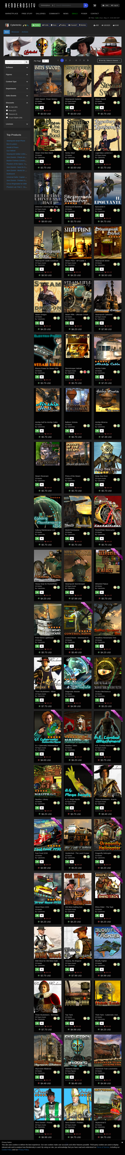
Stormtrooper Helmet (73, 368)
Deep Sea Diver (101, 476)
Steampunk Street (102, 261)
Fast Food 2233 (41, 853)
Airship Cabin (100, 368)
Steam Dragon (41, 314)
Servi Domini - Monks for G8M (18, 170)
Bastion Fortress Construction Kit (19, 161)
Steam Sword (100, 99)
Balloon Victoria (71, 422)
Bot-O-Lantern (12, 144)
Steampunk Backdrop (73, 207)
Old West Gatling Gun (74, 907)
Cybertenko (41, 103)
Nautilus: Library (41, 799)
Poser (84, 14)
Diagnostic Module (72, 691)
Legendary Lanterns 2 (103, 153)
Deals (75, 14)
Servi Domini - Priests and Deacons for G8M (23, 157)
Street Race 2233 (42, 907)
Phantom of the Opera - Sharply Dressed (22, 164)
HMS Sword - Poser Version (46, 99)
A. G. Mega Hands (72, 799)
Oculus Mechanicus (103, 691)
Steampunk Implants (73, 99)
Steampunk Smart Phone (16, 141)
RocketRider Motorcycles (105, 530)
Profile (45, 25)
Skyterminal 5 (100, 1122)
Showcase (15, 32)
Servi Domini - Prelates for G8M (18, 180)
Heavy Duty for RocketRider (46, 584)
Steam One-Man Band (44, 153)
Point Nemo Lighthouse (44, 638)
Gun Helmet (11, 151)
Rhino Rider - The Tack (104, 907)
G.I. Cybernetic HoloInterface (46, 745)
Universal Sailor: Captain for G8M (19, 177)
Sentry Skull (70, 153)
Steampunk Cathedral (103, 314)
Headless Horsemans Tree (105, 638)
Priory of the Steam (72, 476)
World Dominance (72, 530)
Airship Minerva (101, 422)
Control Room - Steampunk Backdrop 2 (80, 638)
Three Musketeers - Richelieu (46, 1015)
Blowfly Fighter (101, 961)
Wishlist (82, 25)
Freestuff (72, 25)
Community (54, 14)
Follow (36, 25)
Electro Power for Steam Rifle (46, 368)
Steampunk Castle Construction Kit (49, 261)
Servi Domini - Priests (43, 1122)
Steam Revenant (41, 476)
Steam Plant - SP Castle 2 (75, 261)
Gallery (62, 25)
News (65, 14)
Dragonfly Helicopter (103, 853)
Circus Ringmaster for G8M (17, 184)
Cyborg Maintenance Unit (45, 530)
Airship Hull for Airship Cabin (46, 422)
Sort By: (108, 60)
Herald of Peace (12, 147)
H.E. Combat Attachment (105, 745)
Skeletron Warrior (72, 1069)
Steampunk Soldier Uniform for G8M (20, 154)
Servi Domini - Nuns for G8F (17, 167)
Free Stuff (27, 14)
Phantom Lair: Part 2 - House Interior (20, 187)
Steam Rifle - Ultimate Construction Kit (80, 314)
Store (53, 25)
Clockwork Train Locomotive (106, 1069)
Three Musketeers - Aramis (105, 799)
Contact (95, 14)
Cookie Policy (7, 1150)
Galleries (40, 14)
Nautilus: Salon (71, 745)
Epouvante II (100, 207)
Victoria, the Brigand (73, 961)
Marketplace (11, 14)
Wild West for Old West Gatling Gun (49, 961)
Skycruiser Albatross (43, 1069)
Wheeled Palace (101, 584)
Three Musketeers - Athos (45, 691)
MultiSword (11, 174)
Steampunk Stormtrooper (75, 584)
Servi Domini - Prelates (74, 1122)
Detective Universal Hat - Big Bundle (49, 207)
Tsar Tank (69, 1015)
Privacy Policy (23, 1150)
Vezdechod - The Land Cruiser (77, 853)
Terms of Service (103, 1147)
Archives (25, 32)
